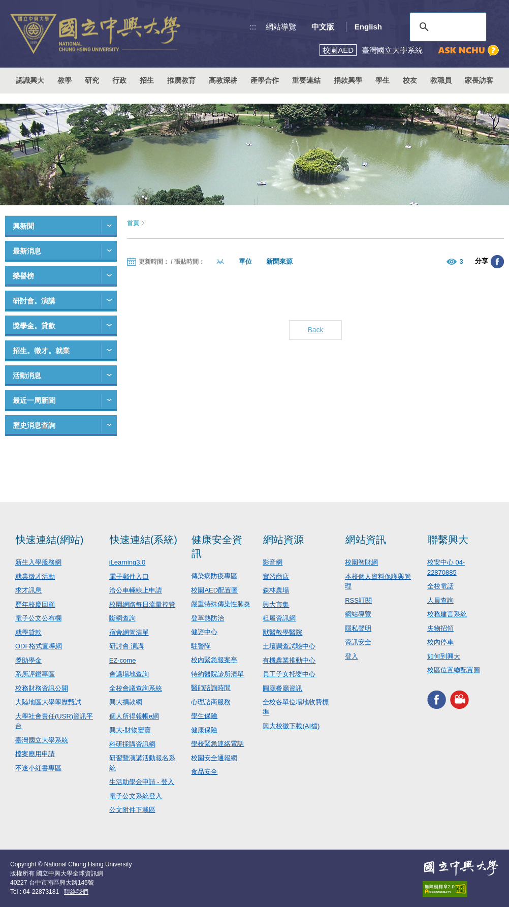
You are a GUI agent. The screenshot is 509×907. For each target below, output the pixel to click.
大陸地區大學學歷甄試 (48, 702)
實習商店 (276, 576)
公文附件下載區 (132, 810)
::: (253, 26)
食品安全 (204, 771)
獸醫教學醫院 (282, 632)
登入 (351, 656)
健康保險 (204, 730)
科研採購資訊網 (132, 744)
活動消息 (27, 375)
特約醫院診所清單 (217, 674)
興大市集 (276, 604)
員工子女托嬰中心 (289, 674)
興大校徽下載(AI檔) (291, 726)
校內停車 (440, 642)
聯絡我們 (76, 891)
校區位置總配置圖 (453, 670)
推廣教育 (181, 80)
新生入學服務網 (38, 562)
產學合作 (264, 80)
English (368, 26)
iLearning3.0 (127, 562)
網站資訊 (365, 539)
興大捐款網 (125, 702)
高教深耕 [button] (223, 80)
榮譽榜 (23, 276)
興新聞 (23, 226)
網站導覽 (281, 26)
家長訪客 (479, 80)
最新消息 (27, 251)
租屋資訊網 (279, 618)
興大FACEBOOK (436, 700)
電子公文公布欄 (38, 618)
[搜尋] (446, 27)
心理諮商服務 (211, 702)
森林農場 (276, 590)
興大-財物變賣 (130, 730)
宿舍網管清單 (129, 632)
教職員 (441, 80)
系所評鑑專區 (35, 674)
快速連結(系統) (143, 539)
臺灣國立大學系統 (41, 740)
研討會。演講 (34, 301)
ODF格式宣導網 (38, 646)
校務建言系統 (447, 614)
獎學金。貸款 (34, 326)
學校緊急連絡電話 (217, 743)
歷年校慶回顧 (35, 604)
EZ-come (122, 660)
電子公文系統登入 (135, 796)
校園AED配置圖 (214, 590)
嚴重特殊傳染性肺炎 (220, 604)
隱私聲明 (358, 628)
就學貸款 (28, 632)
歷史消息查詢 (34, 425)
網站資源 (283, 539)
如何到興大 (443, 656)
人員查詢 (440, 600)
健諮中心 (204, 632)
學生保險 (204, 716)
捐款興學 (348, 80)
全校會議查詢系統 (135, 688)
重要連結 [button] (306, 80)
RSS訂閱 (358, 600)
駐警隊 (201, 646)
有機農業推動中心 (289, 660)
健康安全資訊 (217, 546)
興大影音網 (459, 700)
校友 (410, 80)
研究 (92, 80)
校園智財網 (361, 562)
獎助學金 (28, 660)
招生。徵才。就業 (41, 351)
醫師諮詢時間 (211, 688)
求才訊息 (28, 590)
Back (315, 330)
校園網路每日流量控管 (142, 604)
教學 (64, 80)
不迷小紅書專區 (38, 768)
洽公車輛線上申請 (135, 590)
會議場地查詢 (129, 674)
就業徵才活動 (35, 576)
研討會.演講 (126, 646)
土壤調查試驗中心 (289, 646)
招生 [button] (147, 80)
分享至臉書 (497, 261)
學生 (382, 80)
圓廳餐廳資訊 (282, 688)
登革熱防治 (207, 618)
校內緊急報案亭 (214, 660)
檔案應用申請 (35, 754)
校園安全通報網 (214, 758)
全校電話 (440, 586)
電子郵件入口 (129, 576)
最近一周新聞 (34, 400)
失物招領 (440, 628)
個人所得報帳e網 (134, 716)
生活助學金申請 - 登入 (142, 782)
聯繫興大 (448, 539)
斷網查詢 (122, 618)
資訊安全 (358, 642)
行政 (119, 80)
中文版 (322, 26)
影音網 (272, 562)
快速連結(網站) (49, 539)
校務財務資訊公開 (41, 688)
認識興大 (30, 80)
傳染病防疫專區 (214, 576)
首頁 (133, 223)
